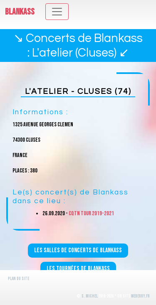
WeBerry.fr (140, 296)
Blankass (20, 12)
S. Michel (90, 296)
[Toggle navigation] (57, 11)
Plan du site (18, 278)
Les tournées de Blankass (78, 269)
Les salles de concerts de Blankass (78, 250)
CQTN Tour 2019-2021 (91, 213)
